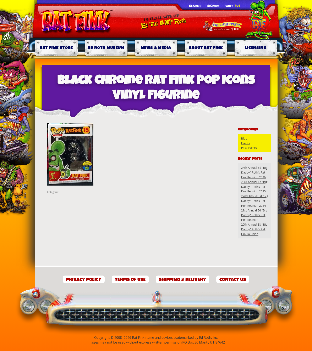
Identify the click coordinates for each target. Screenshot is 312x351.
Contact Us (232, 279)
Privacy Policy (84, 279)
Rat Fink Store (56, 48)
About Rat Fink (206, 48)
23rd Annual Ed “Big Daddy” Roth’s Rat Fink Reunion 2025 (254, 186)
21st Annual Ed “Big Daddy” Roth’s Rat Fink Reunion (254, 215)
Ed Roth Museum (106, 48)
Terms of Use (130, 279)
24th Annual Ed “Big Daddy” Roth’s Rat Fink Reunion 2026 (254, 172)
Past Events (249, 148)
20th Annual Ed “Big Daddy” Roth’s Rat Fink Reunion (254, 229)
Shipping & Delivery (182, 279)
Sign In (213, 6)
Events (245, 143)
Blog (244, 138)
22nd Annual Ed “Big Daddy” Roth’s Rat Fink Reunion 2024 (254, 201)
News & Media (156, 48)
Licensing (256, 48)
